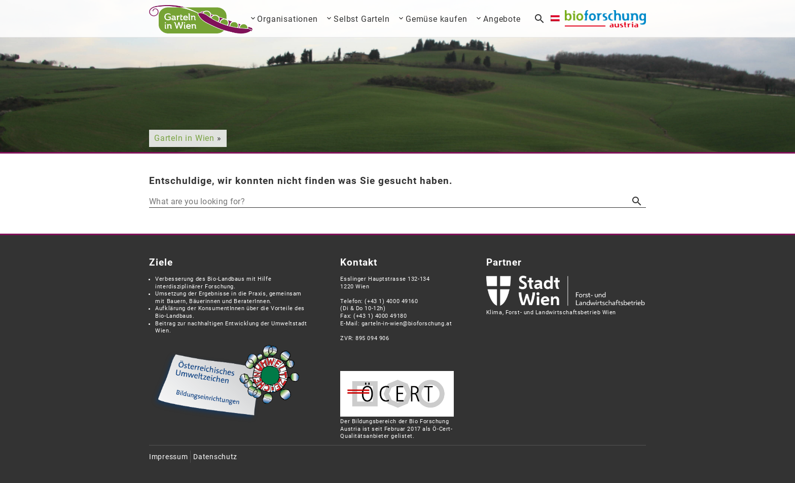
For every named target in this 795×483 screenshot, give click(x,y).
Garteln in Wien (184, 138)
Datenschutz (215, 457)
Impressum (168, 457)
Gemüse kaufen (436, 19)
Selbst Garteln (361, 19)
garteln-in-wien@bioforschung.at (407, 323)
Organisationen (287, 19)
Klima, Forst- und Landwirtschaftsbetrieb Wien (551, 312)
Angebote (501, 19)
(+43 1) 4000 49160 (391, 301)
